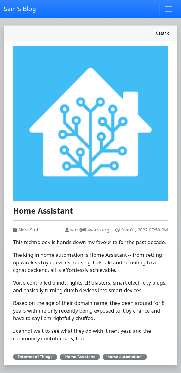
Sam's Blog (20, 8)
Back (162, 33)
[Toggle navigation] (168, 9)
